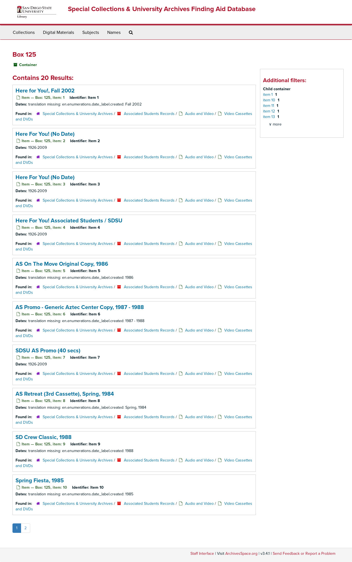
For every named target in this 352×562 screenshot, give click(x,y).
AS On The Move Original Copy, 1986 (62, 264)
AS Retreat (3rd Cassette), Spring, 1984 (65, 394)
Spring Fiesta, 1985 (40, 480)
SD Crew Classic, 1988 (44, 437)
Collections (24, 32)
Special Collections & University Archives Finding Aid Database (162, 9)
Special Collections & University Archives (78, 113)
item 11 (269, 105)
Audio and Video (199, 113)
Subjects (90, 32)
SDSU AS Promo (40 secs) (48, 350)
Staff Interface (202, 553)
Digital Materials (58, 32)
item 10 (269, 100)
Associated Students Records (149, 113)
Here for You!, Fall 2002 (45, 90)
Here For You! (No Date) (45, 134)
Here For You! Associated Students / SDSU (69, 220)
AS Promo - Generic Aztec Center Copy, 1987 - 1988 (80, 307)
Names (114, 32)
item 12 (269, 111)
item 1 (268, 94)
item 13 (269, 116)
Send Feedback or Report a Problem (304, 553)
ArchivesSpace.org (241, 553)
